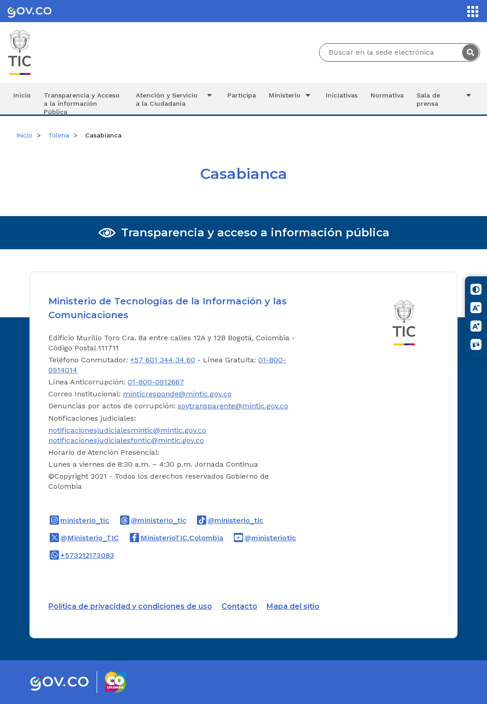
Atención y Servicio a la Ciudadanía (175, 99)
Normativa (387, 95)
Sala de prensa (445, 99)
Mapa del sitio (293, 606)
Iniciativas (342, 95)
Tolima (58, 135)
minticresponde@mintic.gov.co (177, 393)
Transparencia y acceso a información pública (255, 232)
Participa (241, 95)
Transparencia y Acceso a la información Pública (82, 103)
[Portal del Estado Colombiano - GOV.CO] (29, 11)
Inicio (22, 95)
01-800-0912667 (156, 382)
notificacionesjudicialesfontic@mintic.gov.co (126, 440)
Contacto (239, 606)
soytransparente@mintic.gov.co (233, 405)
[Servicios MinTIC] (472, 11)
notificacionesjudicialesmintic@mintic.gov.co (127, 430)
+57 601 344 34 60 (162, 359)
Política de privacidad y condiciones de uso (130, 606)
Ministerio (291, 95)
